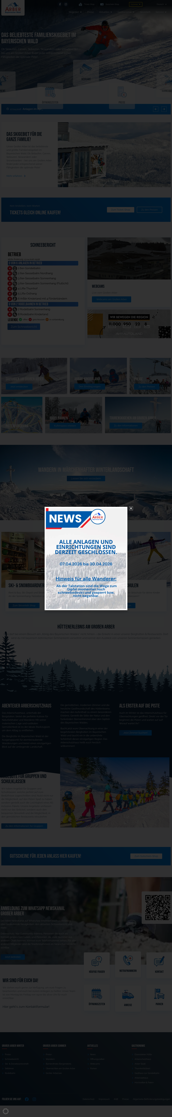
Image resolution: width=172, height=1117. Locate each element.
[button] (5, 1111)
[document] (86, 558)
